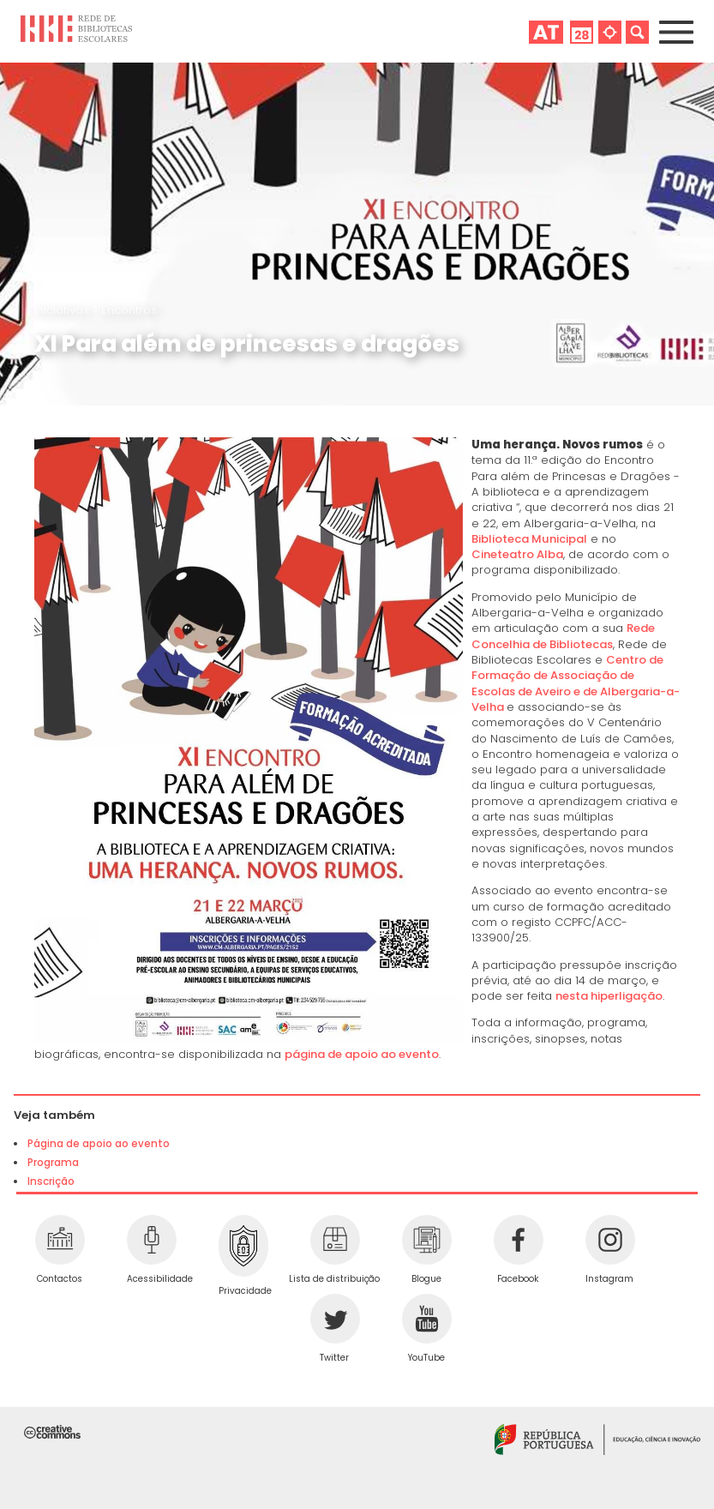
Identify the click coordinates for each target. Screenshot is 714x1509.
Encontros (129, 310)
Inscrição (51, 1181)
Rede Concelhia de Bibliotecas (563, 636)
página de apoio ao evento (362, 1054)
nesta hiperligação (609, 996)
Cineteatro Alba (517, 554)
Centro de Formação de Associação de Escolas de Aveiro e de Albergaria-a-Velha (575, 683)
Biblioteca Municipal (529, 539)
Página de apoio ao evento (98, 1144)
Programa (53, 1162)
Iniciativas (63, 310)
